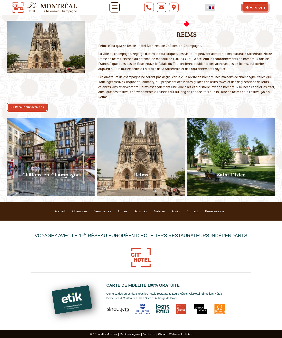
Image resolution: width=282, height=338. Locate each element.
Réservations (214, 211)
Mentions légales (130, 334)
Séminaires (102, 211)
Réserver (255, 7)
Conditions (149, 334)
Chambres (79, 211)
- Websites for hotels (175, 334)
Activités (140, 211)
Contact (192, 211)
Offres (122, 211)
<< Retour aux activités (27, 107)
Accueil (60, 211)
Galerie (159, 211)
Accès (176, 211)
